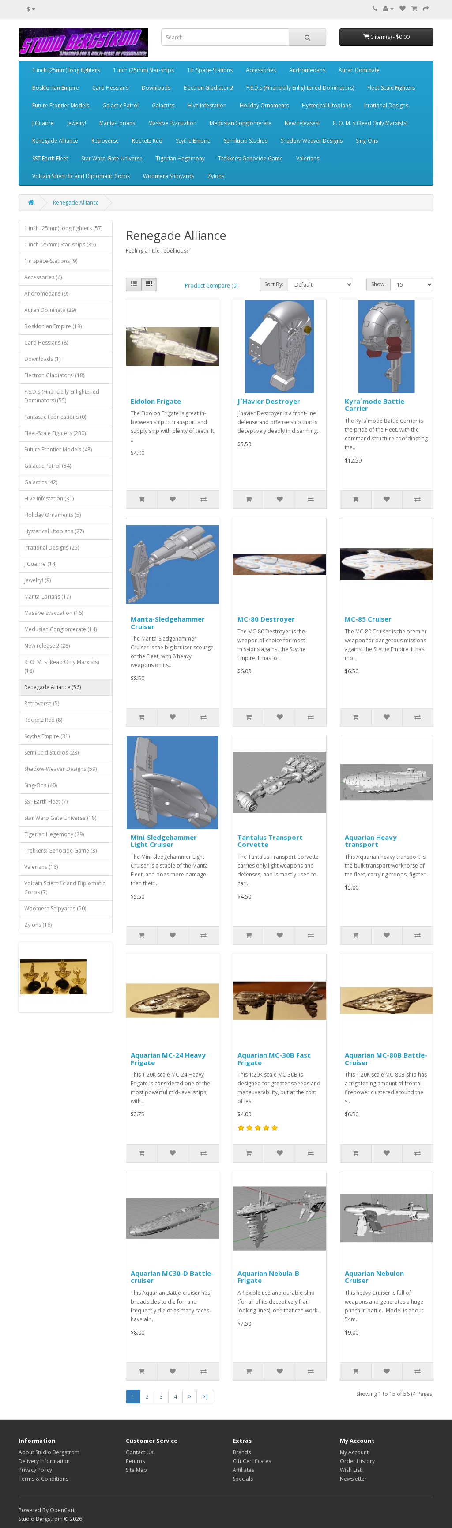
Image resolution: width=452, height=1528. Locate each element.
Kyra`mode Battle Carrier (374, 405)
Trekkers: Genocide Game (250, 158)
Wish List (351, 1470)
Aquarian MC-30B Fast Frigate (274, 1058)
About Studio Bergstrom (49, 1452)
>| (205, 1396)
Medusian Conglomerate (240, 123)
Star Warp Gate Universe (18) (60, 818)
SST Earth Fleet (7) (46, 801)
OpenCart (62, 1510)
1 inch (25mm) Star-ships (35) (60, 244)
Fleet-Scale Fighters (391, 87)
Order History (357, 1461)
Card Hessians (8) (46, 342)
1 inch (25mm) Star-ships (143, 70)
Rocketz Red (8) (43, 720)
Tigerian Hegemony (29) (54, 834)
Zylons (215, 176)
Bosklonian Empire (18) (53, 326)
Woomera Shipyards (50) (55, 908)
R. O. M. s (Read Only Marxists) (370, 123)
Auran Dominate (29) (50, 310)
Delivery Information (44, 1461)
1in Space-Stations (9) (50, 261)
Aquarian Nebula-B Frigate (268, 1277)
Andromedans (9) (46, 293)
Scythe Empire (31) (47, 736)
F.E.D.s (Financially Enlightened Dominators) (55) (61, 396)
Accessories (261, 70)
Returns (135, 1461)
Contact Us (139, 1452)
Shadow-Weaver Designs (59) (60, 769)
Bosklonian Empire (55, 87)
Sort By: (273, 284)
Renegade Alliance (55, 140)
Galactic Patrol (120, 105)
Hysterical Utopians (326, 105)
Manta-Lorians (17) (47, 596)
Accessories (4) (43, 277)
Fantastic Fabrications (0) (55, 417)
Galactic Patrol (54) (47, 466)
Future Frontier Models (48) (58, 449)
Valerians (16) (41, 867)
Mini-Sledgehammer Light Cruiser (164, 841)
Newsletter (353, 1479)
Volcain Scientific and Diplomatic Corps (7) (64, 888)
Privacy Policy (35, 1470)
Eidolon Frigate (156, 401)
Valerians (307, 158)
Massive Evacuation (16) (53, 613)
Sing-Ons (367, 140)
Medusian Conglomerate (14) (60, 629)
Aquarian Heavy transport (371, 841)
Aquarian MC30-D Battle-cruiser (172, 1277)
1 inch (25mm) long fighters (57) (63, 228)
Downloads (156, 87)
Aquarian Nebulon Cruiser (374, 1277)
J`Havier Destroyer (268, 401)
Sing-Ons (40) (40, 785)
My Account (354, 1452)
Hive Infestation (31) (49, 498)
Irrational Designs (386, 105)
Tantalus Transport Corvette (270, 841)
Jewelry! (76, 123)
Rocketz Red (147, 140)
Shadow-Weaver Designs (312, 140)
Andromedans (307, 70)
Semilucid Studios (245, 140)
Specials (243, 1479)
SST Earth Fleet (50, 158)
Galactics (163, 105)
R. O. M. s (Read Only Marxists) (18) (61, 666)
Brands (242, 1452)
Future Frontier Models (60, 105)
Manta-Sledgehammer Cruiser (168, 622)
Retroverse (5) (41, 703)
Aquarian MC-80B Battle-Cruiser (386, 1058)
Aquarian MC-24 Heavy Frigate (168, 1058)
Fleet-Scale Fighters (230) (55, 433)
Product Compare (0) (211, 285)
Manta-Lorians (117, 123)
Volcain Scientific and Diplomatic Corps (81, 176)
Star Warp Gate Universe (112, 158)
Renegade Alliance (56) (52, 687)
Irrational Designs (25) (51, 547)
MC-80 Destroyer (266, 618)
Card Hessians (110, 87)
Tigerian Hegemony (180, 158)
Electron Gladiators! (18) (54, 375)
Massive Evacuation (172, 123)
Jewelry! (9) (37, 580)
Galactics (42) (40, 482)
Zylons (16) (38, 925)
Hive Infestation (207, 105)
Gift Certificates (252, 1461)
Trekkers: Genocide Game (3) (60, 850)
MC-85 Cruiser (368, 618)
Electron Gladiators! (208, 87)
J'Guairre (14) (40, 564)
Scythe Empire (193, 140)
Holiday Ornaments (264, 105)
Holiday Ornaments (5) (52, 515)
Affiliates (243, 1470)
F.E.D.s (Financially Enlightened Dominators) (300, 87)
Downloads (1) (42, 359)
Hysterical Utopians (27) (54, 531)
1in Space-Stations (210, 70)
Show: (378, 284)
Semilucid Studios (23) (51, 752)
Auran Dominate (359, 70)
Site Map (136, 1470)
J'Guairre (43, 123)
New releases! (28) (47, 645)
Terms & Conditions (43, 1479)
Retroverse (105, 140)
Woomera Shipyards (168, 176)
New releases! (302, 123)
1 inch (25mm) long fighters (66, 70)
